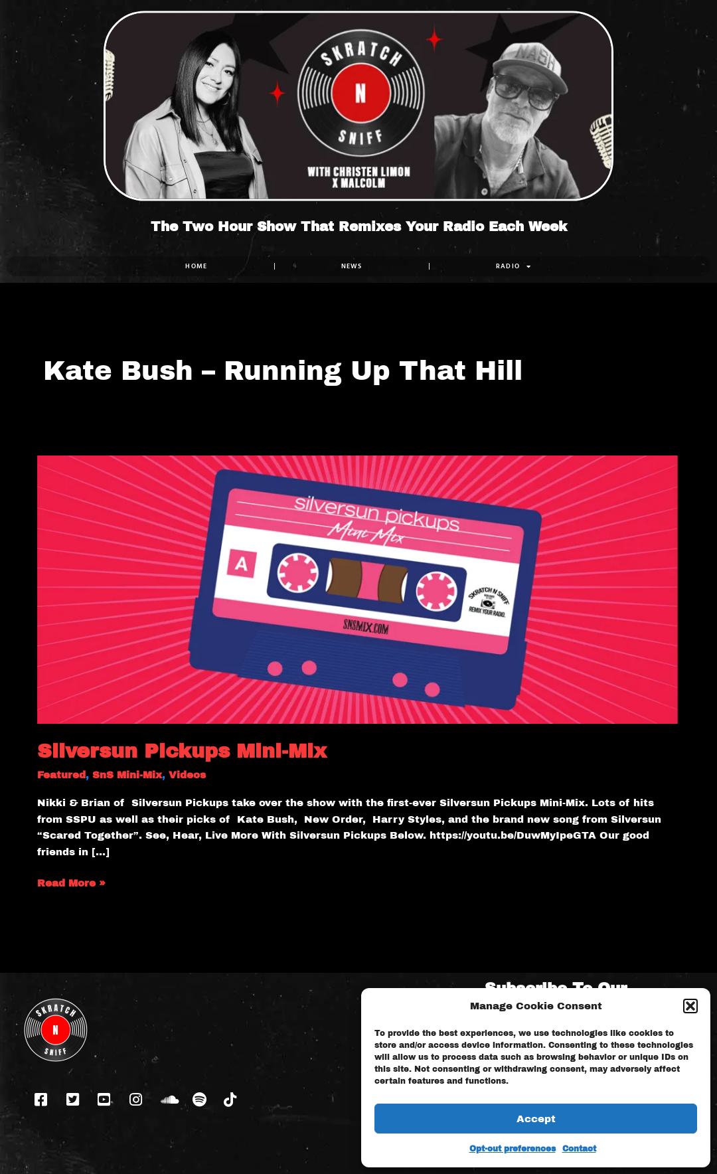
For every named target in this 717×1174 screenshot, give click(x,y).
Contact (579, 1148)
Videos (187, 775)
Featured (61, 775)
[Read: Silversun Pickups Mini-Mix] (358, 589)
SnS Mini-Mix (127, 775)
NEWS (351, 266)
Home (196, 266)
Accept (536, 1119)
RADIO (514, 266)
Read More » (71, 881)
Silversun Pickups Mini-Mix (182, 751)
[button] (690, 1006)
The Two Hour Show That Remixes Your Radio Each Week (359, 226)
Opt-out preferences (512, 1148)
